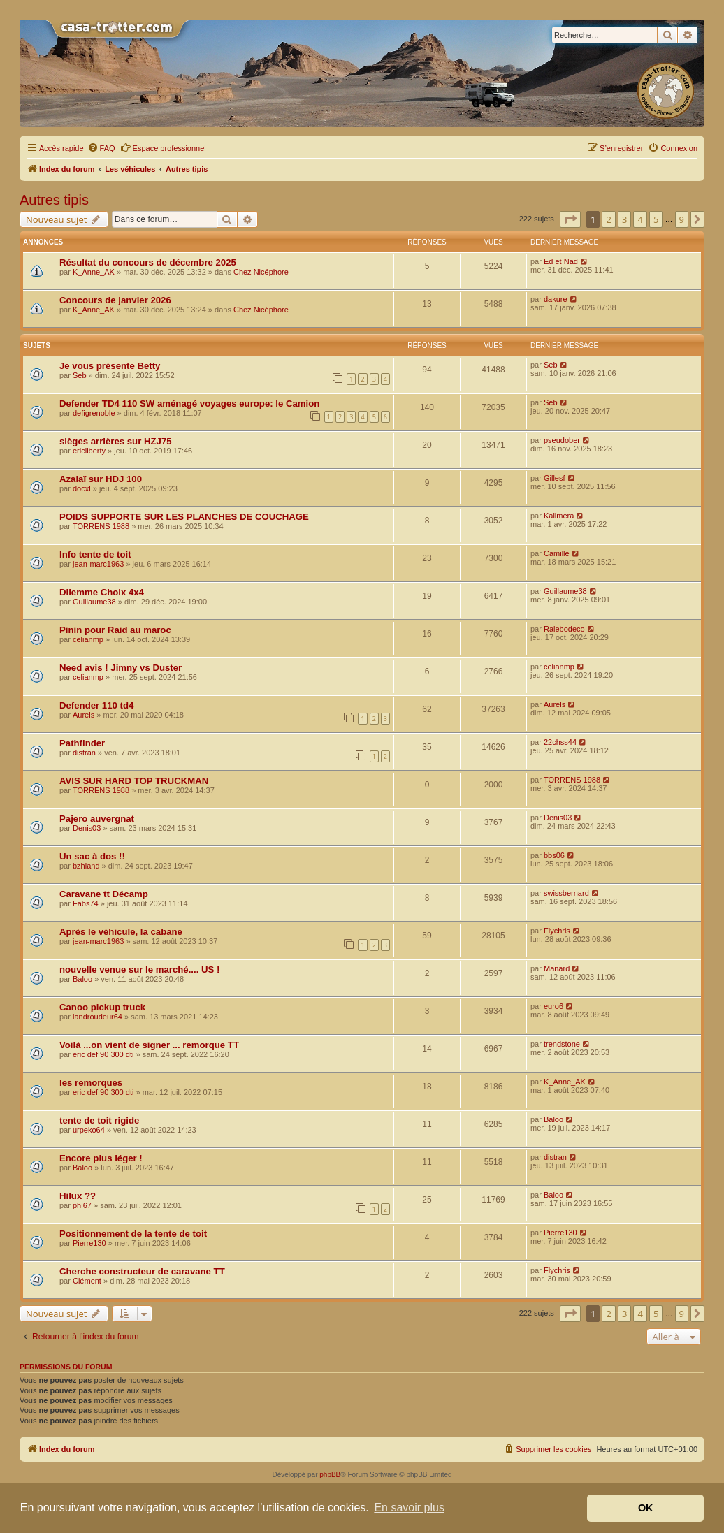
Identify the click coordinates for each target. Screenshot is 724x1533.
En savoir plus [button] (409, 1507)
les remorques (90, 1082)
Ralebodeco (564, 629)
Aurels (83, 715)
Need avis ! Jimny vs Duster (120, 667)
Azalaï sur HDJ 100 (100, 479)
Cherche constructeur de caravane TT (142, 1271)
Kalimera (559, 515)
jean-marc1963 (98, 564)
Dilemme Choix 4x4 (101, 592)
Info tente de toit (95, 554)
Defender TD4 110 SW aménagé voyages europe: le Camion (189, 403)
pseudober (562, 440)
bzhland (86, 866)
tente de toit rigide (99, 1120)
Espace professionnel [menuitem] (163, 147)
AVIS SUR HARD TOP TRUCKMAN (133, 781)
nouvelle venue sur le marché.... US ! (139, 969)
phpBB (329, 1474)
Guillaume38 (94, 601)
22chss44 (560, 742)
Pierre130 (89, 1243)
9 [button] (681, 219)
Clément (87, 1281)
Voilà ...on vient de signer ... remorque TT (149, 1045)
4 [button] (639, 219)
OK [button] (645, 1507)
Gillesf (554, 478)
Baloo (82, 979)
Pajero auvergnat (96, 818)
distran (84, 752)
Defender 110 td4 (96, 705)
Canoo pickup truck (102, 1007)
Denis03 (87, 828)
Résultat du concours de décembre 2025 (147, 262)
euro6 (553, 1006)
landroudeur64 (97, 1016)
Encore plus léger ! (101, 1158)
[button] (570, 219)
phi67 (82, 1205)
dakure (555, 299)
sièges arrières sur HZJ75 (115, 441)
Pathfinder (82, 743)
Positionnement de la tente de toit (133, 1233)
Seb (80, 375)
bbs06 (554, 855)
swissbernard (566, 893)
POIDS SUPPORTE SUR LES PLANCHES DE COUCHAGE (184, 516)
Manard (557, 968)
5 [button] (655, 219)
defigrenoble (94, 413)
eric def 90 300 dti (103, 1054)
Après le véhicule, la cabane (120, 932)
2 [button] (608, 219)
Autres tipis (54, 200)
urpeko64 (89, 1130)
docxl (82, 488)
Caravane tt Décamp (103, 894)
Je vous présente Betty (109, 366)
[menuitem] (101, 148)
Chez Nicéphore (261, 272)
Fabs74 (86, 903)
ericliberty (89, 450)
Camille (557, 553)
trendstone (562, 1044)
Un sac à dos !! (92, 856)
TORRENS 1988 (101, 526)
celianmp (88, 639)
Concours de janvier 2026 (115, 300)
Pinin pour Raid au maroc (115, 630)
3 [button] (624, 219)
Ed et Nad (561, 261)
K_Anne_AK (94, 272)
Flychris (557, 931)
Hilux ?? (77, 1196)
